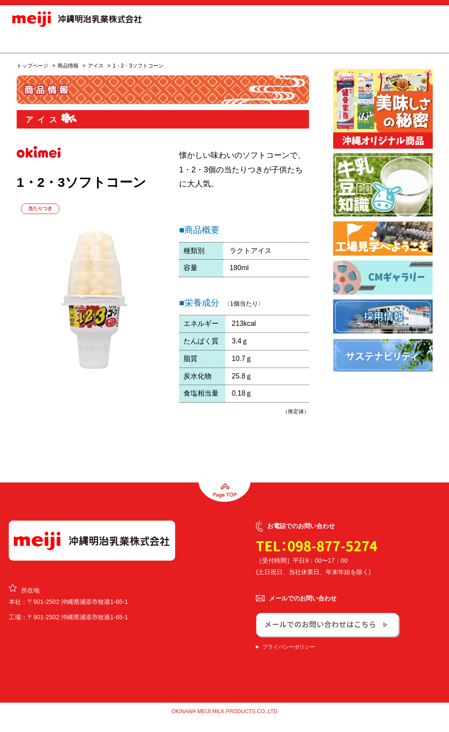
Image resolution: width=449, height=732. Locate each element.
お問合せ (417, 41)
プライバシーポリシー (288, 647)
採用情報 (300, 41)
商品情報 (148, 41)
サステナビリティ (355, 41)
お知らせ (105, 41)
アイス (96, 66)
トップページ (32, 66)
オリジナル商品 (202, 41)
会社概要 (256, 41)
